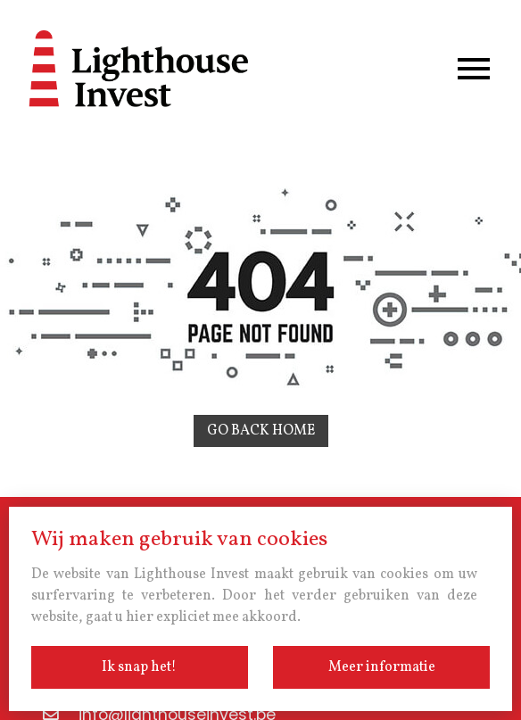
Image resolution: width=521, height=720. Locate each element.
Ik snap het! (139, 667)
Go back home (261, 431)
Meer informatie (381, 667)
